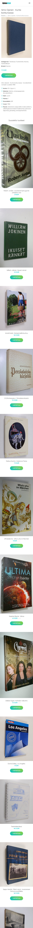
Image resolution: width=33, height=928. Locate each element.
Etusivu (3, 15)
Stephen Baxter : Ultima (16, 616)
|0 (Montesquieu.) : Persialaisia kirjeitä (17, 398)
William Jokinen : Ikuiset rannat (16, 270)
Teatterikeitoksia (16, 826)
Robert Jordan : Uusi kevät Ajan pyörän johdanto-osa (16, 191)
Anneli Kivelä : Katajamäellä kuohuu (16, 333)
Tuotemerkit (19, 62)
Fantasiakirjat (5, 63)
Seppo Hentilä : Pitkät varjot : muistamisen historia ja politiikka (16, 890)
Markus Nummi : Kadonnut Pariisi (16, 461)
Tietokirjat (12, 62)
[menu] (30, 3)
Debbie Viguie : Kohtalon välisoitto (17, 701)
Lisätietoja (8, 75)
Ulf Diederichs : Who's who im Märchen (16, 539)
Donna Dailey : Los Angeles (16, 764)
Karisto (26, 62)
